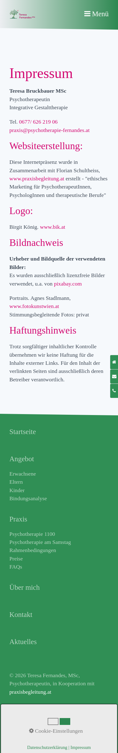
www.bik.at (53, 227)
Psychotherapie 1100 (32, 534)
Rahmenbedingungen (32, 550)
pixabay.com (68, 284)
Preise (16, 558)
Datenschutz (23, 737)
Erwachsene (22, 474)
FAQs (15, 567)
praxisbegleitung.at (30, 692)
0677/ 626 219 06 (38, 122)
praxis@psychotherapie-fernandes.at (49, 130)
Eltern (16, 482)
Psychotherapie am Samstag (40, 542)
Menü (100, 14)
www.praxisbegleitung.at (36, 178)
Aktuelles (19, 712)
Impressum (21, 729)
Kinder (17, 490)
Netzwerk (20, 721)
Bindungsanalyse (28, 498)
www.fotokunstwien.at (35, 306)
